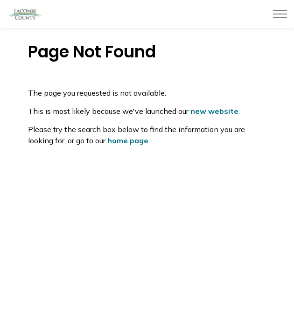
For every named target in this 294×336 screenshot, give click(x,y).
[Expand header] (280, 14)
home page (127, 140)
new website (214, 111)
